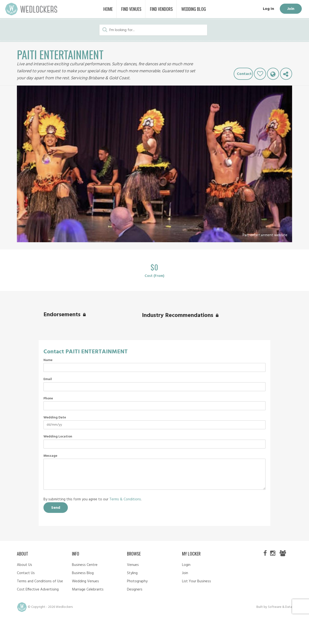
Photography (137, 581)
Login (186, 565)
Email (47, 379)
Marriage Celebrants (88, 589)
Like (260, 74)
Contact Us (26, 573)
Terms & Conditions (125, 499)
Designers (134, 589)
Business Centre (85, 565)
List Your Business (196, 581)
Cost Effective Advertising (38, 589)
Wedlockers (31, 9)
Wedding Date (54, 417)
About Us (24, 565)
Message (50, 456)
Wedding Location (57, 436)
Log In (268, 9)
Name (47, 360)
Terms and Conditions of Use (40, 581)
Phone (48, 398)
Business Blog (83, 573)
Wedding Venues (85, 581)
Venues (133, 565)
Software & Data (280, 607)
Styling (132, 573)
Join (290, 9)
